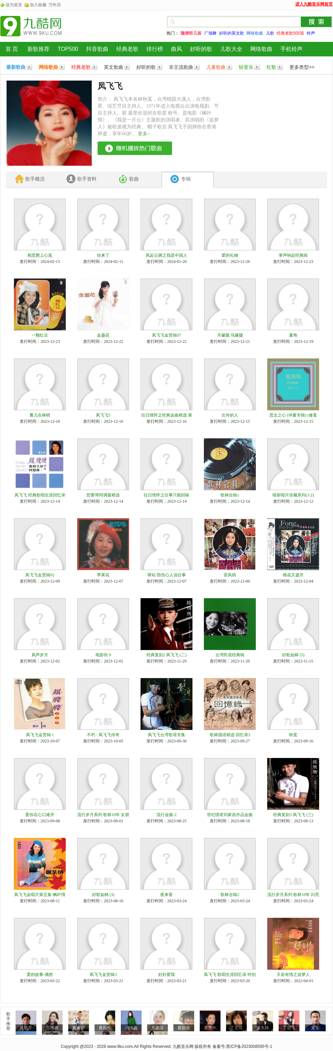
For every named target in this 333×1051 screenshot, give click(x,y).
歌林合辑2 (229, 894)
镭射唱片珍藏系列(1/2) (293, 495)
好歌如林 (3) (103, 894)
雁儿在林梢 (39, 415)
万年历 (54, 4)
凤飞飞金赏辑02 (39, 575)
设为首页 (14, 4)
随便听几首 (191, 33)
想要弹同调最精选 (103, 495)
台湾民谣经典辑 (229, 654)
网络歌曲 (261, 49)
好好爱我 (166, 974)
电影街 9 (103, 654)
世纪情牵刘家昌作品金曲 (230, 814)
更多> (144, 133)
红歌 (271, 67)
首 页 (12, 49)
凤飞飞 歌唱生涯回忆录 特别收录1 (230, 975)
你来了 (103, 255)
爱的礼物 (230, 255)
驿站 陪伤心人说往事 (166, 575)
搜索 (316, 22)
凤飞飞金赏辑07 (166, 335)
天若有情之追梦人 (293, 974)
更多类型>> (301, 67)
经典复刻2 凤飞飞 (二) (166, 654)
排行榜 (154, 49)
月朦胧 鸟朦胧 (230, 335)
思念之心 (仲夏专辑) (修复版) (293, 415)
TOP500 (67, 49)
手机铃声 (291, 49)
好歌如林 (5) (293, 654)
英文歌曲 (113, 67)
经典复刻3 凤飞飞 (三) (293, 814)
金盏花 (103, 335)
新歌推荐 (38, 49)
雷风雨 (230, 575)
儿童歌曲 (216, 67)
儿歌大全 (231, 49)
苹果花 (103, 575)
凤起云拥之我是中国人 (166, 255)
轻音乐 (246, 67)
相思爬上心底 (39, 255)
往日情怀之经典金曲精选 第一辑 (166, 415)
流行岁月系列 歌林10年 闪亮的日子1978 (293, 895)
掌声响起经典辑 (293, 255)
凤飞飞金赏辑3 (103, 974)
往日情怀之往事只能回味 (166, 495)
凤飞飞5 (103, 415)
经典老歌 (127, 49)
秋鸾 (293, 734)
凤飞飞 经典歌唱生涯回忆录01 (40, 495)
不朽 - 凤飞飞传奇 (103, 734)
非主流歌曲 (181, 67)
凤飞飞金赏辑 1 (40, 734)
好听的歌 (201, 49)
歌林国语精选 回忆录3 (230, 734)
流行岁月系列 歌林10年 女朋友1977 (103, 815)
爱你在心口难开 (39, 814)
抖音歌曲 (97, 49)
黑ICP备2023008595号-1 (249, 1046)
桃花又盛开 (293, 575)
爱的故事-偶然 (40, 974)
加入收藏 (38, 4)
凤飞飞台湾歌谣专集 (166, 734)
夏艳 (293, 335)
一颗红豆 (40, 335)
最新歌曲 (16, 67)
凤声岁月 (40, 654)
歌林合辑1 (229, 495)
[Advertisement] (261, 114)
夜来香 (166, 894)
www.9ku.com (120, 1046)
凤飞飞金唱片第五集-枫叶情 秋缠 (39, 895)
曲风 (176, 49)
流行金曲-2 (166, 814)
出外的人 (230, 415)
